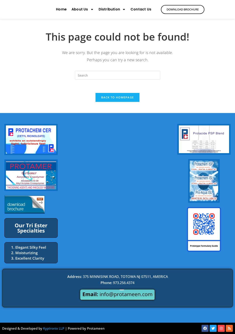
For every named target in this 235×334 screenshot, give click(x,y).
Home (61, 9)
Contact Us (141, 9)
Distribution (112, 9)
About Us (82, 9)
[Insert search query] (117, 75)
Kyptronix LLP (53, 328)
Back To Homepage (117, 97)
